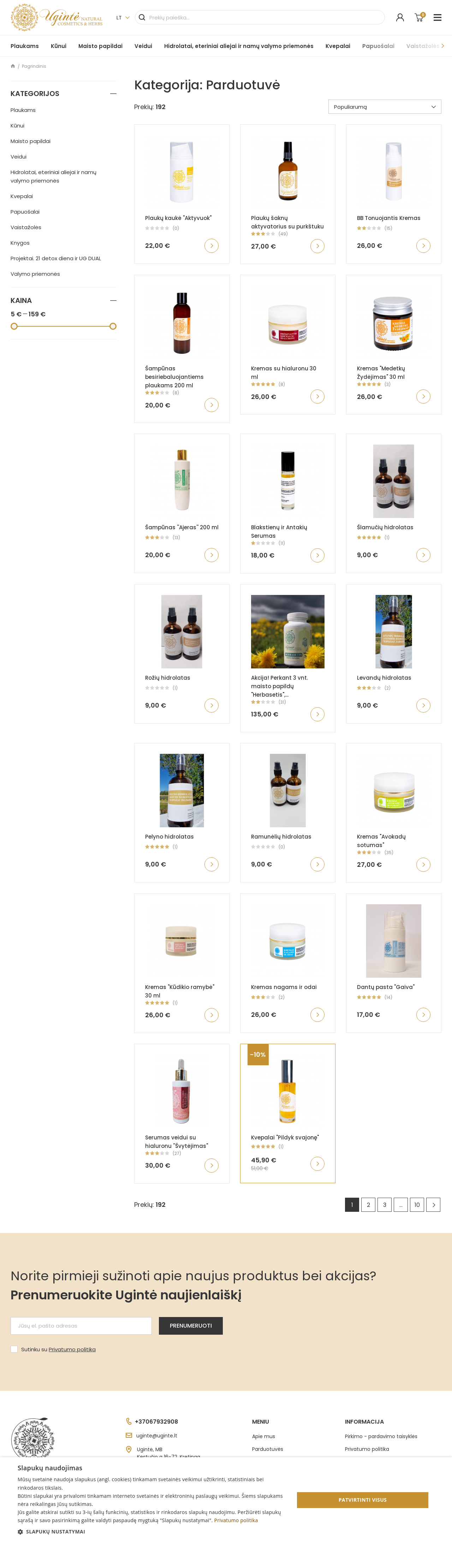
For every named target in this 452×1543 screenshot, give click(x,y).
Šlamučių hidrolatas (385, 527)
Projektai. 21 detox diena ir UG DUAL (56, 258)
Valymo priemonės (35, 274)
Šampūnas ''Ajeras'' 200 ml (182, 527)
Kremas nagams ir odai (284, 987)
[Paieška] (260, 17)
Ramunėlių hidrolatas (281, 836)
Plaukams (25, 46)
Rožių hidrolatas (167, 677)
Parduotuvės (267, 1449)
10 (417, 1205)
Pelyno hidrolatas (169, 836)
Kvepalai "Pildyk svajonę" (285, 1137)
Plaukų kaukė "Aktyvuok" (178, 218)
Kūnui (58, 46)
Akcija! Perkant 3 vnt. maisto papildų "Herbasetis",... (279, 686)
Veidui (143, 46)
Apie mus (263, 1436)
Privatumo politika (72, 1349)
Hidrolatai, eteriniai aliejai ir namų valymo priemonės (239, 46)
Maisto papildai (100, 46)
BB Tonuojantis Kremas (389, 218)
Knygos (20, 242)
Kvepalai (338, 46)
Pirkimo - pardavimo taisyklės (381, 1436)
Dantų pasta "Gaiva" (386, 987)
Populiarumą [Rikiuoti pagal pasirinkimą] (385, 107)
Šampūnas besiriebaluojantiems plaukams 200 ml (174, 377)
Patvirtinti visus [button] (363, 1499)
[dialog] (226, 1500)
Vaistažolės (26, 227)
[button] (152, 1531)
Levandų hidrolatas (384, 677)
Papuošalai (378, 46)
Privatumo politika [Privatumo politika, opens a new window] (236, 1520)
